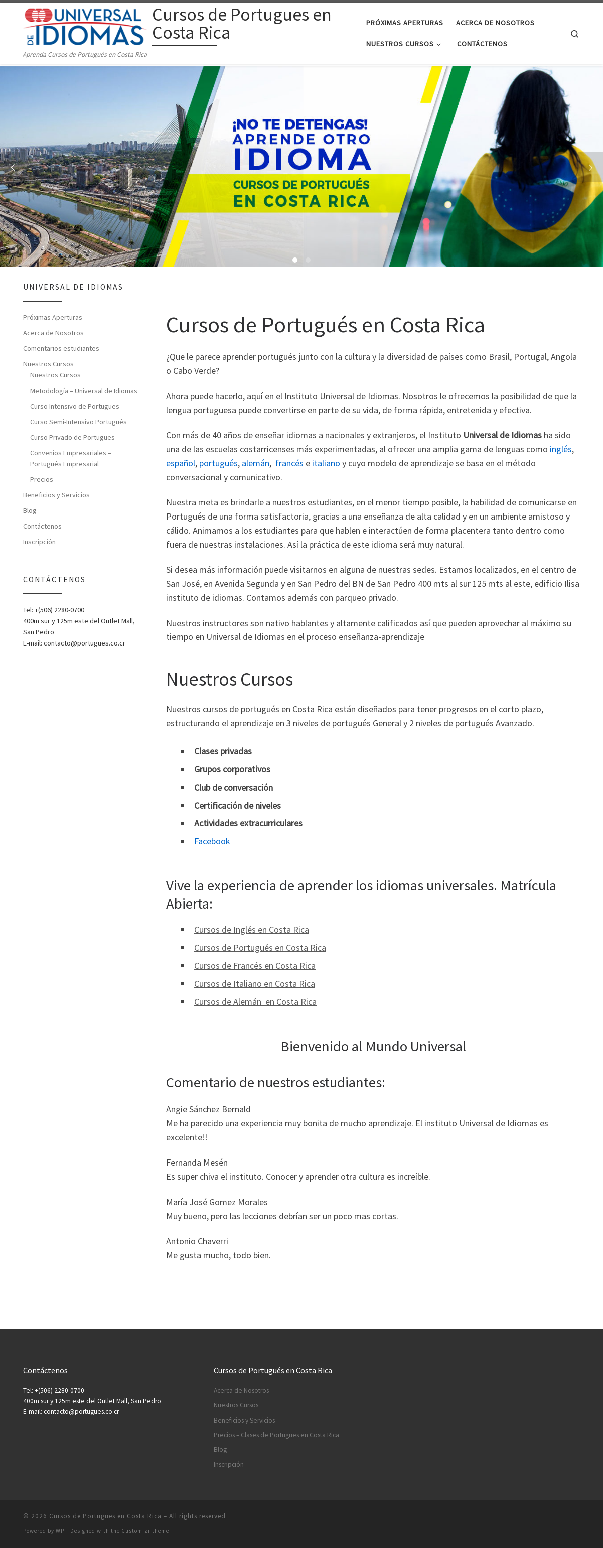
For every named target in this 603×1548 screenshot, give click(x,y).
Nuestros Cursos (48, 363)
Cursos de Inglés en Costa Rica (251, 929)
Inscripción (39, 541)
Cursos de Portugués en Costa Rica (260, 947)
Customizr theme (145, 1530)
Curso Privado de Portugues (72, 437)
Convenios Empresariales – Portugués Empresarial (70, 458)
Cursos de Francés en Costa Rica (255, 965)
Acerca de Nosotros (53, 332)
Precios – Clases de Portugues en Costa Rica (276, 1435)
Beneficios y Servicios (56, 494)
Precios (41, 479)
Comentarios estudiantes (61, 348)
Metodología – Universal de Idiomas (83, 390)
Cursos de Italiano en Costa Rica (254, 983)
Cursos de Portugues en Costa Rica (105, 1516)
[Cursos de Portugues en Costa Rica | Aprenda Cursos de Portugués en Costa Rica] (85, 25)
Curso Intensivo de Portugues (74, 406)
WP (60, 1530)
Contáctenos (42, 526)
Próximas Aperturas (52, 317)
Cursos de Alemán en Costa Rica (255, 1001)
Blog (30, 510)
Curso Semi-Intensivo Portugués (78, 421)
